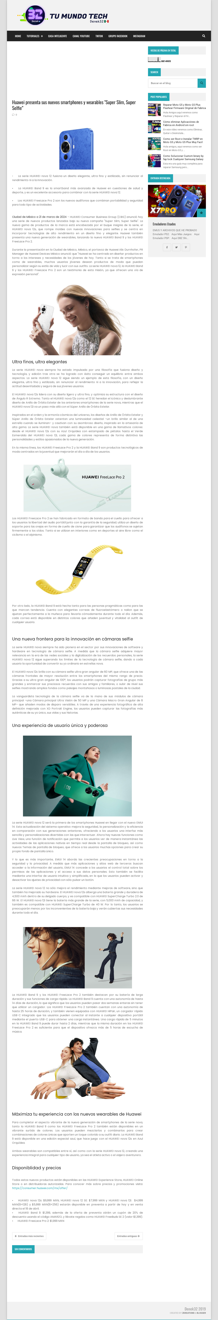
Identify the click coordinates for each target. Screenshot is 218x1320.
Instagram (139, 36)
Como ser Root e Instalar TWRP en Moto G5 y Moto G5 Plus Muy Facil (183, 140)
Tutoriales (35, 36)
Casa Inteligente (57, 36)
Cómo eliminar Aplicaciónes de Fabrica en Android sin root (181, 123)
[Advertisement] (77, 70)
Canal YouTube (81, 36)
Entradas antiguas (128, 1236)
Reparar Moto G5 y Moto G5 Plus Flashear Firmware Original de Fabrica (184, 106)
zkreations (188, 1313)
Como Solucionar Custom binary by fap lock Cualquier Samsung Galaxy (183, 157)
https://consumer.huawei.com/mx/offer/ (40, 1188)
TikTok (99, 36)
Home (18, 36)
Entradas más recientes (29, 1236)
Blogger (201, 1313)
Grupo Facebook (117, 36)
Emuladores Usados (164, 223)
